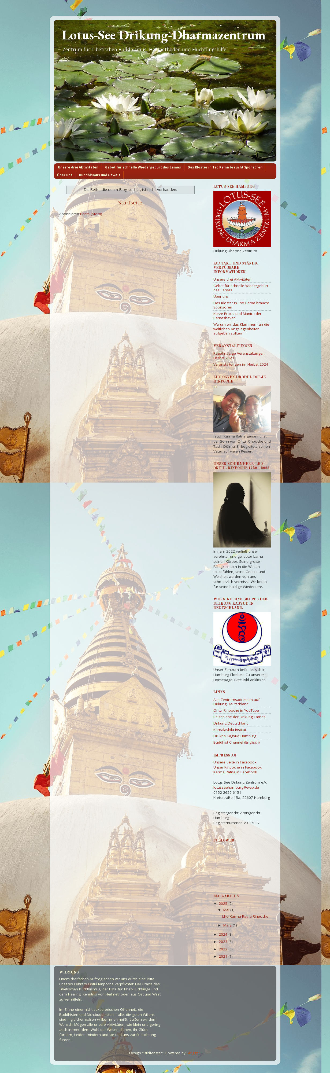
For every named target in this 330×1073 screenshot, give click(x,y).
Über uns (64, 175)
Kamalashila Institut (229, 729)
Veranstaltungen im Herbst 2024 (240, 364)
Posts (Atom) (91, 213)
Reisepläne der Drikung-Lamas (239, 716)
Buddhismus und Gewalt (99, 175)
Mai (226, 909)
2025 (223, 903)
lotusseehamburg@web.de (236, 787)
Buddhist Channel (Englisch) (236, 742)
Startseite (130, 202)
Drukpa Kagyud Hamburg (234, 735)
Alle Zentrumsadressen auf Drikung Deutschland (236, 701)
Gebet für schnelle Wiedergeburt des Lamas (143, 167)
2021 (223, 956)
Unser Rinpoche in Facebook (237, 767)
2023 (223, 941)
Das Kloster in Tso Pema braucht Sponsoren (225, 167)
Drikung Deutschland (231, 723)
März (228, 925)
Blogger (193, 1052)
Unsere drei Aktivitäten (78, 167)
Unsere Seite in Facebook (235, 762)
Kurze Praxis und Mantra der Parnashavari (237, 315)
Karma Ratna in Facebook (235, 772)
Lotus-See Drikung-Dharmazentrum (164, 34)
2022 (223, 949)
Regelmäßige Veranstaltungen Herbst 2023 (239, 355)
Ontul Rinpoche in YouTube (236, 710)
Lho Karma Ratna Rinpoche (245, 916)
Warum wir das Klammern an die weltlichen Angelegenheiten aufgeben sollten (241, 328)
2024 (223, 934)
